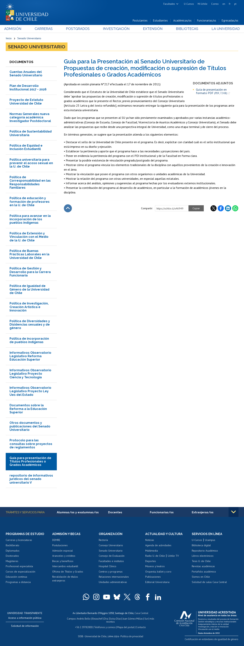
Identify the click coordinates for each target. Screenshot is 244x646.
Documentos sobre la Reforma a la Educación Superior (28, 408)
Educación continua (16, 577)
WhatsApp (235, 208)
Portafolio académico (204, 571)
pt (235, 4)
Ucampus (210, 540)
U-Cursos (189, 4)
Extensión (152, 29)
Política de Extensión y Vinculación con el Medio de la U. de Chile (29, 237)
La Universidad (224, 29)
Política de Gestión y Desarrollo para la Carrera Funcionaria (30, 272)
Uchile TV (173, 556)
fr (229, 4)
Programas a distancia (18, 582)
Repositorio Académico (205, 550)
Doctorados (12, 556)
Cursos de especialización (20, 571)
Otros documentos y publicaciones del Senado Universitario (30, 426)
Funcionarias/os (206, 20)
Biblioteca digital (201, 545)
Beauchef (97, 618)
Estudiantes (160, 20)
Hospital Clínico (107, 566)
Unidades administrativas (113, 582)
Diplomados (12, 550)
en (223, 4)
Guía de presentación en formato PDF (211, 91)
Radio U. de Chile (155, 556)
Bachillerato (12, 545)
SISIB (80, 635)
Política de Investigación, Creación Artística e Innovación (29, 307)
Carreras (45, 29)
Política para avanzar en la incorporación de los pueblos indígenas (30, 219)
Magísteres (12, 561)
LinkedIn (228, 208)
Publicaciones (153, 577)
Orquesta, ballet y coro (158, 571)
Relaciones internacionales (114, 577)
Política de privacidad (131, 635)
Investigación (116, 29)
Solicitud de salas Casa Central (209, 582)
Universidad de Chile (96, 635)
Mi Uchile (202, 4)
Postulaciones (60, 545)
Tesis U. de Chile (201, 561)
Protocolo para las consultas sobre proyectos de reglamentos (31, 444)
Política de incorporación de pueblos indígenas (29, 340)
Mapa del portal (125, 626)
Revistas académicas (203, 566)
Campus (71, 618)
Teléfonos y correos (105, 626)
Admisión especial (62, 550)
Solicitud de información (25, 626)
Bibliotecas (186, 29)
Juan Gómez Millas (133, 618)
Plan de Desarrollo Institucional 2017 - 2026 (28, 87)
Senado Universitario (29, 38)
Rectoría (103, 540)
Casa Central (141, 613)
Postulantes (140, 20)
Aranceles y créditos (63, 556)
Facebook (220, 208)
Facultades (169, 4)
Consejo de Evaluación (111, 556)
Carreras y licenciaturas (19, 540)
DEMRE (56, 540)
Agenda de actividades (158, 545)
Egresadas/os (230, 20)
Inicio (9, 38)
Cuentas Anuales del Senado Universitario (26, 73)
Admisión (14, 29)
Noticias (149, 540)
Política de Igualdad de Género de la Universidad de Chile (29, 289)
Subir (68, 208)
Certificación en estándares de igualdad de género (211, 639)
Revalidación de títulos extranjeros (65, 578)
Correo (215, 4)
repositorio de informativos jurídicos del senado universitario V (31, 479)
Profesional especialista (19, 566)
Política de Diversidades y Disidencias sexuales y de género (30, 324)
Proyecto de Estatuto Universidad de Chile (26, 101)
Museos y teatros (155, 566)
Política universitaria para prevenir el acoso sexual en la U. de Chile (31, 163)
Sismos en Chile (201, 577)
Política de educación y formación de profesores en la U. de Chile (30, 201)
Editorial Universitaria (157, 582)
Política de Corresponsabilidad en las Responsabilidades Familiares (30, 182)
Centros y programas (111, 571)
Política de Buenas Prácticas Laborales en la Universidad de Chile (29, 254)
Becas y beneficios (62, 561)
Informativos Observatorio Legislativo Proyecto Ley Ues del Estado (30, 391)
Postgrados (78, 29)
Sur (146, 618)
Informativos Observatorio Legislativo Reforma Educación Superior (30, 356)
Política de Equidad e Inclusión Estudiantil (26, 147)
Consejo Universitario (111, 545)
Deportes (150, 561)
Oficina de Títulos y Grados (67, 571)
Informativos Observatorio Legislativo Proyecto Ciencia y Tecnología (30, 373)
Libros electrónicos (203, 556)
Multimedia (151, 550)
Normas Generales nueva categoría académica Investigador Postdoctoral (30, 117)
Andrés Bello (84, 618)
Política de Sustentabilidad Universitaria (31, 133)
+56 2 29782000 (83, 626)
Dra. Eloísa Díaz (112, 618)
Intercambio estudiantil (65, 566)
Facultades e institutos (111, 561)
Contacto (141, 626)
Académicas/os (182, 20)
